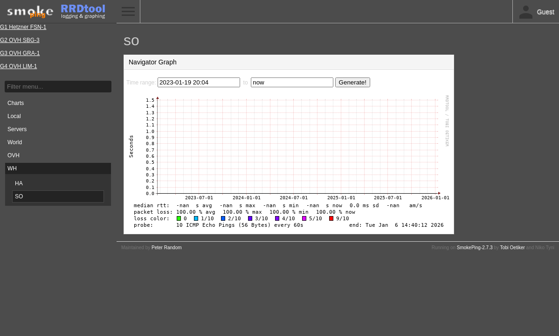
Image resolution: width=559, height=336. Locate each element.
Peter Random (166, 247)
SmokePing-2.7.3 (475, 247)
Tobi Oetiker (512, 247)
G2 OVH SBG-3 (20, 40)
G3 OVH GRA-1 (20, 53)
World (14, 142)
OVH (13, 155)
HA (19, 183)
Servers (17, 129)
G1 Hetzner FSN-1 (23, 27)
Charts (15, 103)
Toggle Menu (128, 11)
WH (12, 168)
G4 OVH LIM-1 (18, 66)
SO (19, 196)
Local (14, 116)
